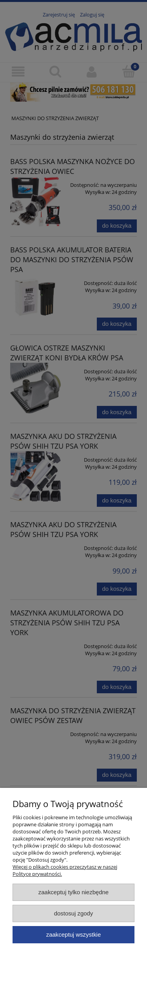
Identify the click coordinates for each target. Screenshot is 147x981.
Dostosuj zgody (73, 913)
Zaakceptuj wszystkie (73, 934)
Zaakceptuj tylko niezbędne (73, 892)
